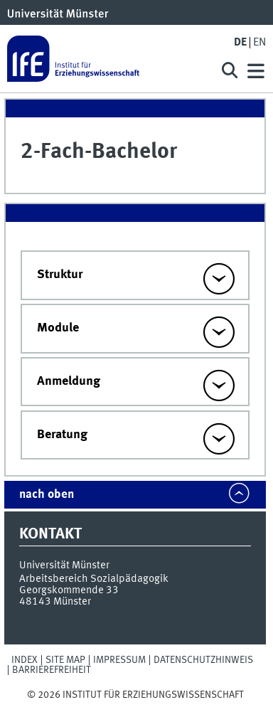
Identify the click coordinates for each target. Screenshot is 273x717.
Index (24, 660)
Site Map (65, 660)
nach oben (46, 495)
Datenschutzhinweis (203, 660)
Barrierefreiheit (51, 670)
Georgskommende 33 (69, 590)
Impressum (119, 660)
